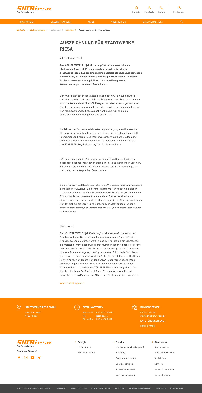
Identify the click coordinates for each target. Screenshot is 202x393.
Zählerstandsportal (125, 369)
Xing (39, 358)
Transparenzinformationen (139, 388)
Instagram (26, 358)
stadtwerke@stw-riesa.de (152, 315)
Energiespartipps (124, 363)
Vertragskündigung (125, 375)
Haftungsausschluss (78, 388)
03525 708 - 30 (147, 312)
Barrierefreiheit (176, 388)
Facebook (19, 358)
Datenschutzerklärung (100, 388)
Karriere (158, 363)
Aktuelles (70, 30)
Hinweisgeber (160, 388)
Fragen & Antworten (126, 358)
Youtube (32, 358)
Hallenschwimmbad (164, 369)
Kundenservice (161, 347)
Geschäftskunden (86, 352)
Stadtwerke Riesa (37, 30)
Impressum (61, 388)
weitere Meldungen (70, 282)
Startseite (21, 30)
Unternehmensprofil (164, 352)
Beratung (120, 352)
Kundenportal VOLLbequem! (130, 347)
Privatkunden (84, 347)
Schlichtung (119, 388)
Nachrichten (160, 358)
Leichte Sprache (162, 375)
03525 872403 (147, 326)
